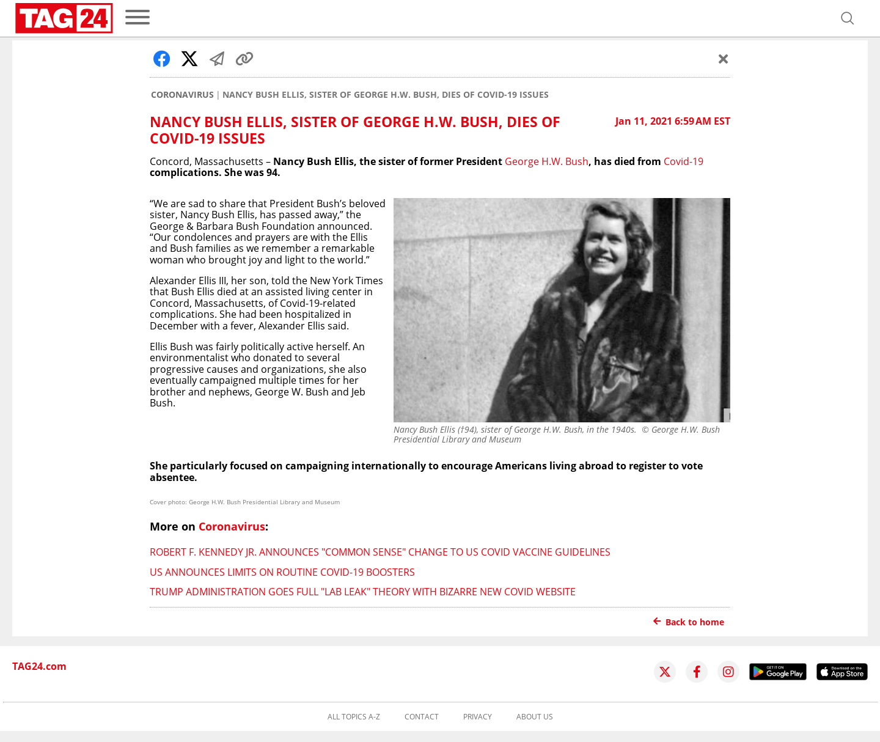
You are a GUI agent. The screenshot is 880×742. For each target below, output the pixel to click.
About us (534, 717)
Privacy (477, 717)
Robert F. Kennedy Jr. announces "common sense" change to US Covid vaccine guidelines (380, 552)
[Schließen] (723, 58)
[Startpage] (64, 18)
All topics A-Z (354, 717)
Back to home (688, 622)
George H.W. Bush (546, 161)
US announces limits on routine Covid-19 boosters (282, 572)
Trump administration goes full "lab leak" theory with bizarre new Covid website (363, 591)
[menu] (137, 18)
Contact (422, 717)
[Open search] (848, 18)
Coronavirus (182, 95)
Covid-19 (683, 161)
